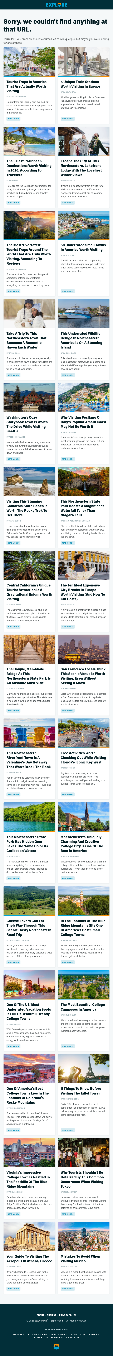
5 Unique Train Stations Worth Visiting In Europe (80, 84)
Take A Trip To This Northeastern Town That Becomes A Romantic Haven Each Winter (26, 340)
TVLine (44, 1334)
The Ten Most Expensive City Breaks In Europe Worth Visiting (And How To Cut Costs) (83, 592)
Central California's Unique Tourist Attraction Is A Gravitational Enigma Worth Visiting (29, 592)
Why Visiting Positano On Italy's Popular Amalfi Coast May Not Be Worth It (83, 422)
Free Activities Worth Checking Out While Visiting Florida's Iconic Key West (83, 757)
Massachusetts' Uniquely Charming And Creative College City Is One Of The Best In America (82, 844)
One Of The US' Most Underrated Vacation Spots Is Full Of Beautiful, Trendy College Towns (28, 1012)
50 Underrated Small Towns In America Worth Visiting (83, 247)
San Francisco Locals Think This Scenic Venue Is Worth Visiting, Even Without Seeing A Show (83, 676)
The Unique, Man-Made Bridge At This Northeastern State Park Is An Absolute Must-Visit (28, 676)
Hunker (92, 1334)
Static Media (41, 1320)
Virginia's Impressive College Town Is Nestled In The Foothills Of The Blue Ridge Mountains (28, 1179)
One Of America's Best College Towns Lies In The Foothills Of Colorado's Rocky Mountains (27, 1096)
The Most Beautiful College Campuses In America (83, 1007)
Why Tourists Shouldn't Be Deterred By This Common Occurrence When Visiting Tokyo (82, 1179)
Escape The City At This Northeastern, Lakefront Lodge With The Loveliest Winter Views (81, 168)
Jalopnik (32, 1334)
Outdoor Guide (54, 1337)
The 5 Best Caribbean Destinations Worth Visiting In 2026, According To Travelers (28, 168)
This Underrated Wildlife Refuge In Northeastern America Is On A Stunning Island (81, 340)
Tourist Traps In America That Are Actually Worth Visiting (26, 86)
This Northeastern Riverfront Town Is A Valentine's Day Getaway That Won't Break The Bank (28, 760)
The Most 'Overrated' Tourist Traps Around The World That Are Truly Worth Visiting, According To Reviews (28, 254)
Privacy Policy (67, 1315)
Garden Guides (59, 1334)
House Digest (77, 1334)
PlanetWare (72, 1337)
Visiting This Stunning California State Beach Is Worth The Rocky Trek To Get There (26, 508)
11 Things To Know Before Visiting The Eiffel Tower (81, 1091)
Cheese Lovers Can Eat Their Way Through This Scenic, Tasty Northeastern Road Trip (28, 928)
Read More (13, 119)
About (40, 1315)
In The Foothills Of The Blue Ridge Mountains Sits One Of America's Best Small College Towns (83, 928)
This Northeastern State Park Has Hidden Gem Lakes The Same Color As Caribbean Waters (27, 844)
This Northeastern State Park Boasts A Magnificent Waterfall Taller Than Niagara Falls (82, 508)
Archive (51, 1315)
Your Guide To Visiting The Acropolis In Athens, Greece (29, 1258)
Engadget (18, 1334)
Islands (38, 1337)
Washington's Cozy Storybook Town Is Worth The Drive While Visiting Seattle (27, 424)
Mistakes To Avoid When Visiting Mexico (80, 1258)
